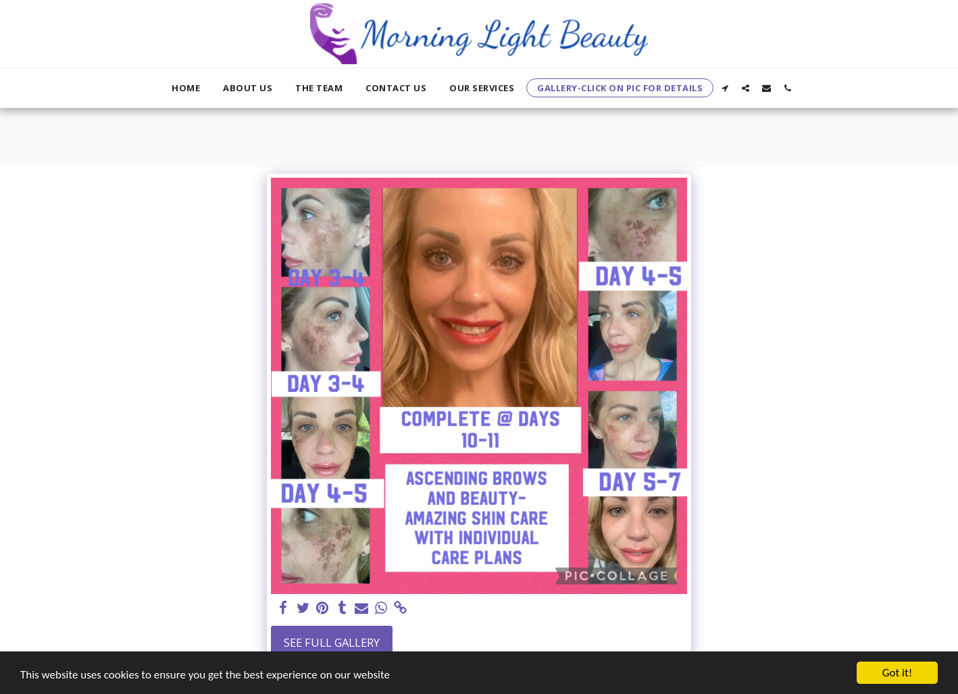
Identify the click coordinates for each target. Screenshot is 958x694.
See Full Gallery (332, 642)
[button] (724, 88)
